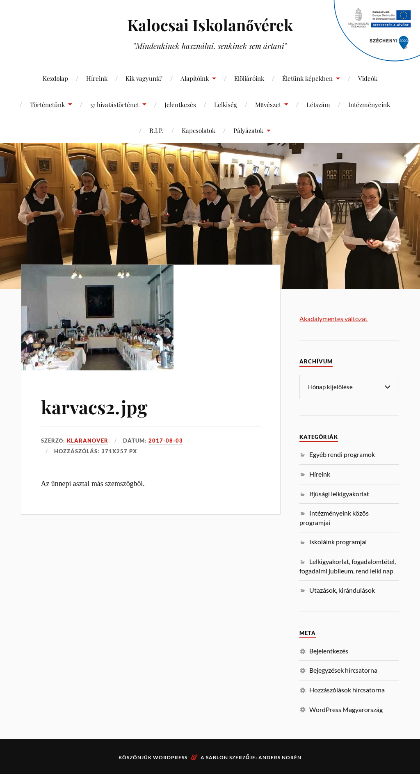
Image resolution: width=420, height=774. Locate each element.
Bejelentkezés (328, 650)
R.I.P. (156, 130)
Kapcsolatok (198, 130)
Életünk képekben (307, 78)
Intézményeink (369, 104)
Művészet (268, 104)
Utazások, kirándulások (342, 590)
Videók (367, 78)
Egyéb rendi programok (342, 454)
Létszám (318, 104)
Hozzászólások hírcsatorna (347, 689)
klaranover (87, 440)
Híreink (96, 78)
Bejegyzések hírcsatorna (343, 670)
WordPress (170, 757)
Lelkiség (225, 104)
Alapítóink (194, 78)
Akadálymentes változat (333, 318)
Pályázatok (248, 130)
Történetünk (47, 104)
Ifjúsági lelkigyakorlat (339, 493)
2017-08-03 (165, 440)
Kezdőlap (55, 78)
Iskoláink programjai (338, 541)
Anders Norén (279, 757)
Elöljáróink (249, 78)
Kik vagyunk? (144, 78)
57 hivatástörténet (114, 104)
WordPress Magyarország (346, 709)
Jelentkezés (180, 104)
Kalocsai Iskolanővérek (209, 24)
